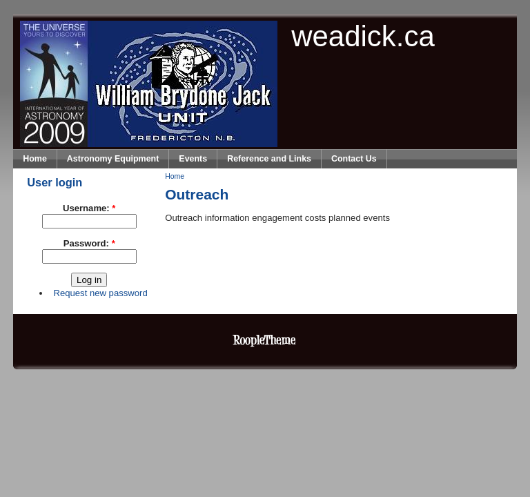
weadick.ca (363, 36)
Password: (89, 243)
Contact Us (354, 159)
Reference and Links (269, 159)
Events (193, 159)
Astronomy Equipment (113, 159)
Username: (89, 208)
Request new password (100, 293)
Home (35, 159)
